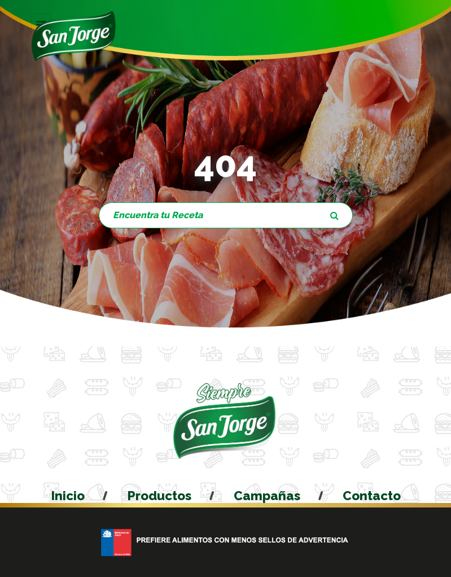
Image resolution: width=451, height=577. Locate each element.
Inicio (68, 495)
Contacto (372, 495)
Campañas (267, 495)
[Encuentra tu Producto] (208, 215)
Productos (159, 495)
